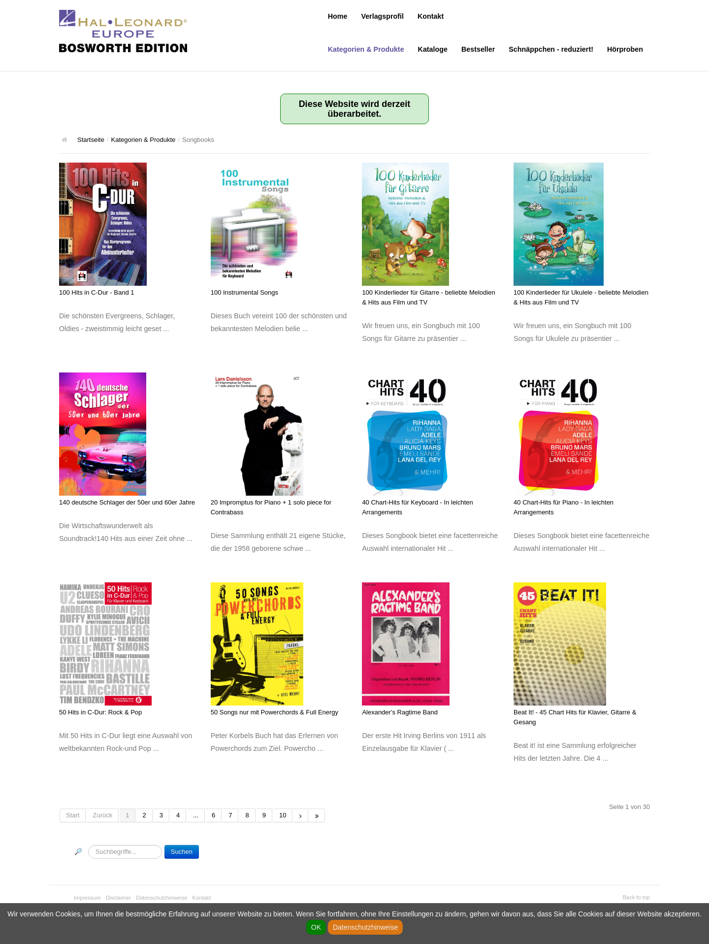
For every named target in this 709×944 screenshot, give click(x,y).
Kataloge (433, 49)
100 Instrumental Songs (244, 292)
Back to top (636, 897)
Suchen (182, 851)
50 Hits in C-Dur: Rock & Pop (100, 712)
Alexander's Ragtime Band (400, 712)
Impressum (87, 898)
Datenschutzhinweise (161, 898)
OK (316, 927)
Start (72, 815)
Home (338, 16)
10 (282, 815)
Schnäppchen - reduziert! (551, 49)
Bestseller (478, 49)
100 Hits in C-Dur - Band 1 (96, 292)
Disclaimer (118, 898)
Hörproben (625, 49)
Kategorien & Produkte (366, 49)
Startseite (90, 139)
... (195, 815)
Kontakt (431, 16)
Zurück (102, 815)
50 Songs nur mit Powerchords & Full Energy (274, 712)
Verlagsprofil (382, 16)
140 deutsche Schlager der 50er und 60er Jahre (127, 502)
